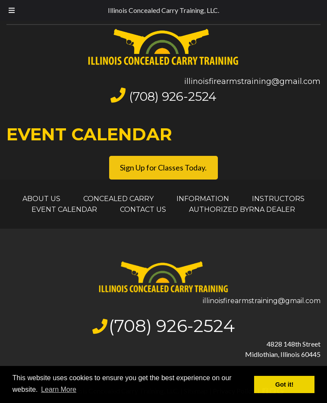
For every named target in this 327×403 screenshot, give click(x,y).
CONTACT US (143, 209)
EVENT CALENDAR (64, 209)
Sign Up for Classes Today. (163, 167)
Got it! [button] (284, 384)
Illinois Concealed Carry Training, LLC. (163, 10)
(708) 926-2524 (173, 96)
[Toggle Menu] (11, 10)
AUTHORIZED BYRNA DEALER (242, 209)
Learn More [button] (58, 389)
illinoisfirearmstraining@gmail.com (252, 81)
